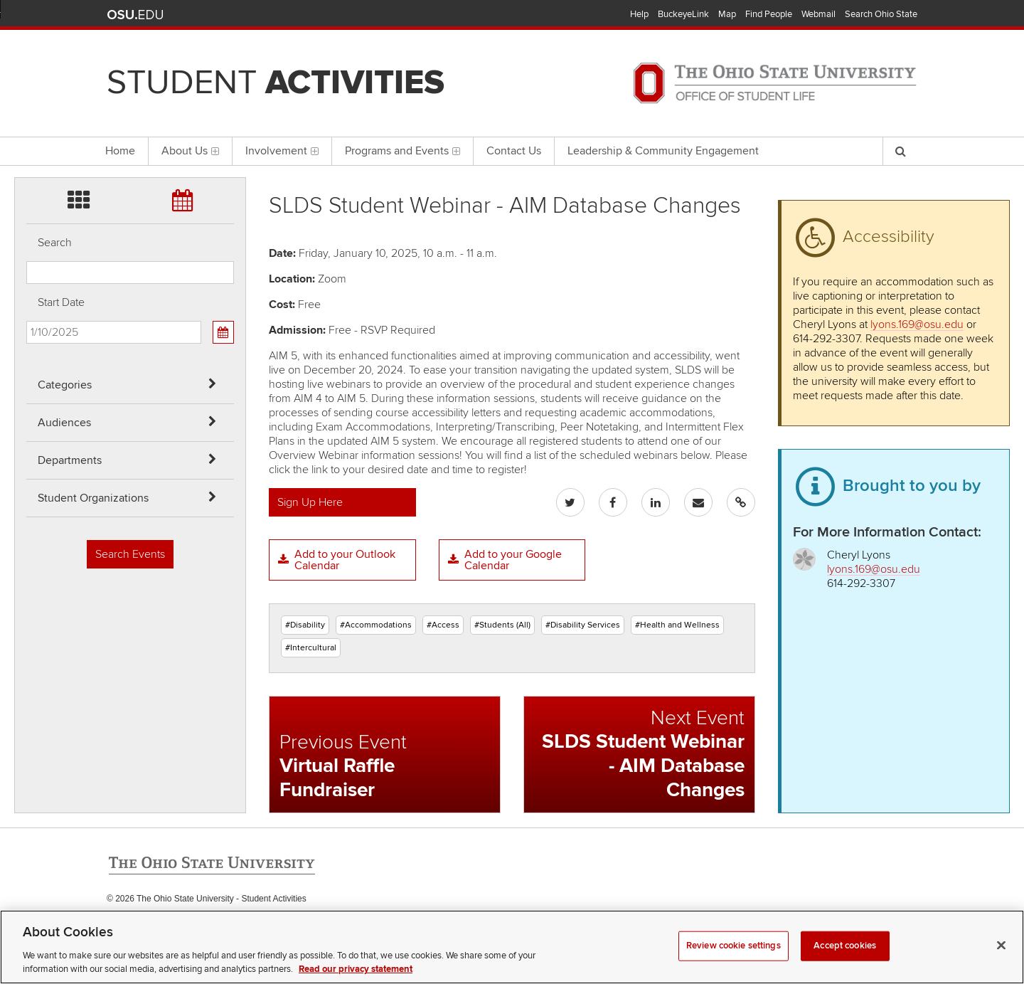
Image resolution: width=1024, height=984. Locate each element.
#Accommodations (376, 625)
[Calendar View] (223, 332)
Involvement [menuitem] (282, 151)
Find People (768, 14)
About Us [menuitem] (190, 151)
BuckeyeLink (683, 14)
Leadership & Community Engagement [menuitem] (663, 151)
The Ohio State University (135, 15)
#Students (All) (502, 625)
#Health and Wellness (677, 625)
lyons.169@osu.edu (917, 324)
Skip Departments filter (26, 86)
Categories (65, 385)
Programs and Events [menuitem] (402, 151)
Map (727, 14)
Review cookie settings (733, 962)
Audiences (64, 423)
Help (639, 14)
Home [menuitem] (120, 151)
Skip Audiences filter (26, 48)
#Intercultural (310, 647)
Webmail (818, 14)
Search (55, 243)
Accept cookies (845, 962)
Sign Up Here (310, 502)
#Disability (305, 625)
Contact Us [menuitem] (513, 151)
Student (275, 82)
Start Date (61, 302)
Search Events (130, 554)
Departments (70, 460)
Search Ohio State (881, 14)
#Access (443, 625)
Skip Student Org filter (26, 124)
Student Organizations (93, 498)
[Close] (1001, 962)
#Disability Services (582, 625)
